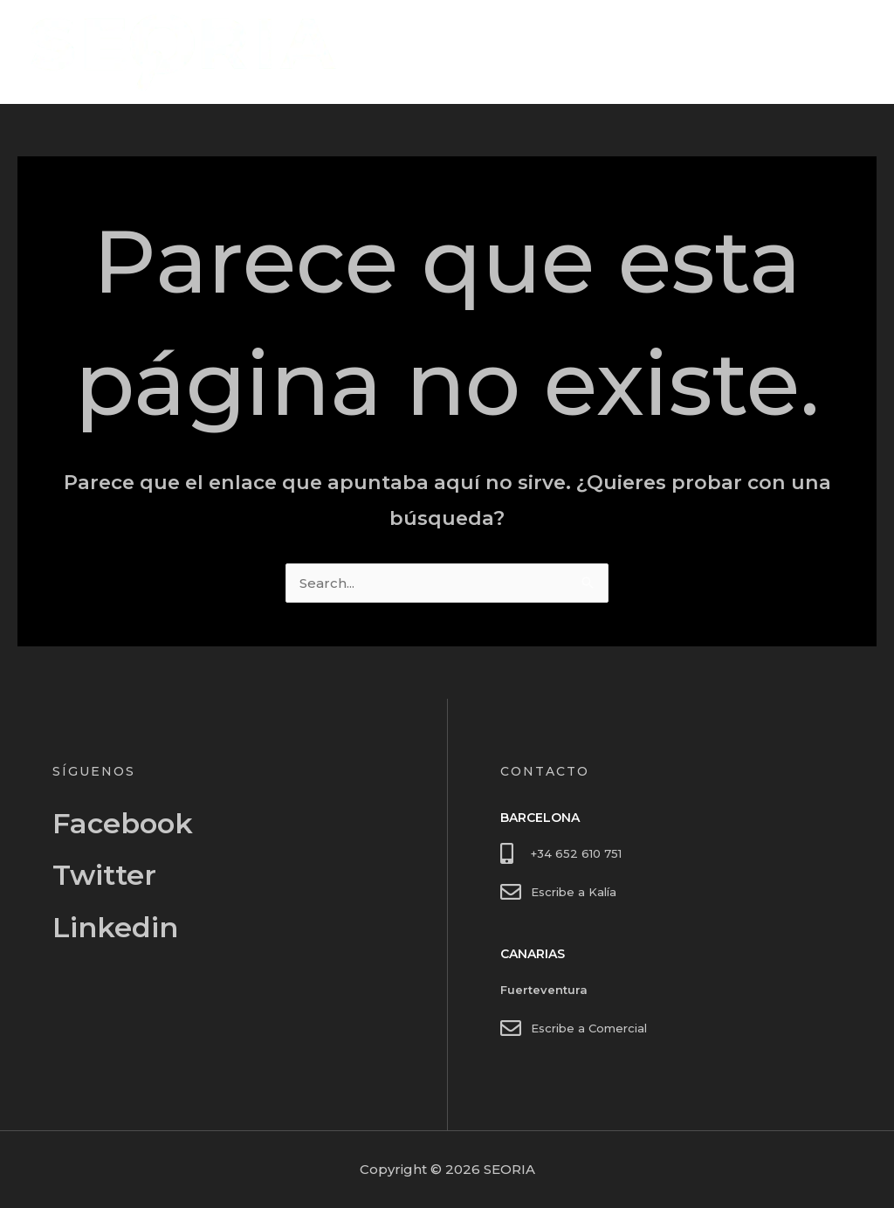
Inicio (744, 52)
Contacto (819, 52)
